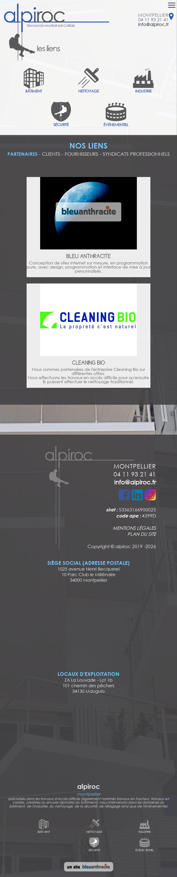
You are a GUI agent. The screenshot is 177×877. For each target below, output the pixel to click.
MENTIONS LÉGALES (134, 528)
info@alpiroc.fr (153, 24)
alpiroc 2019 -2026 (135, 546)
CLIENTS (51, 154)
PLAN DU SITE (141, 534)
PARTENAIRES (22, 154)
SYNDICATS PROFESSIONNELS (136, 154)
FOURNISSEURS (81, 154)
